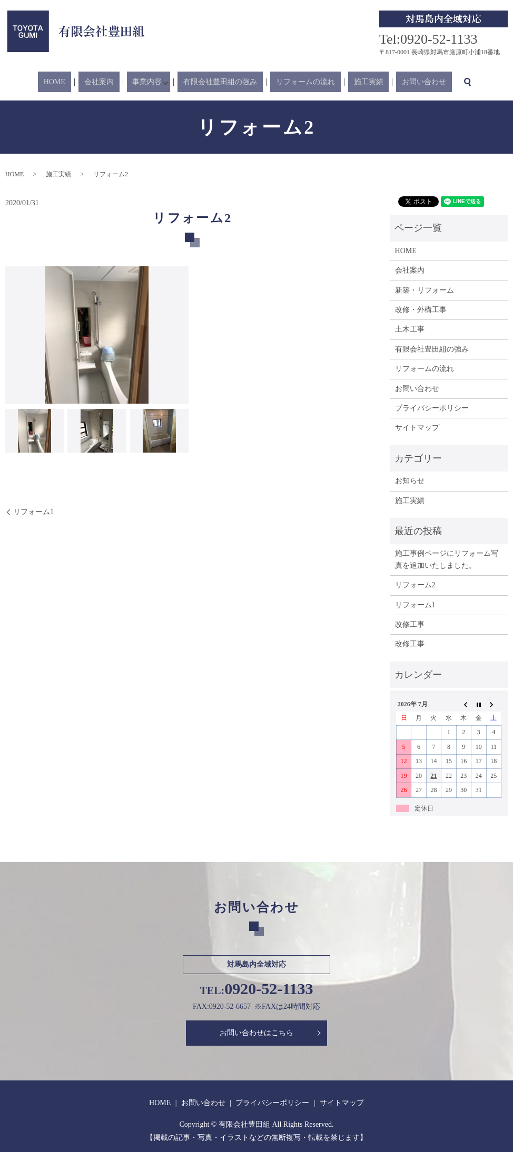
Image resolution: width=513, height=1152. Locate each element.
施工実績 (349, 82)
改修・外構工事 (421, 310)
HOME (84, 82)
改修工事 (410, 624)
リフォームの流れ (298, 82)
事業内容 (154, 82)
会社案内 (117, 82)
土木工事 (410, 329)
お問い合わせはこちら (256, 1033)
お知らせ (410, 481)
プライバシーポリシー (432, 408)
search (431, 82)
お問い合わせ (394, 82)
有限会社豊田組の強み (224, 82)
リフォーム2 (415, 585)
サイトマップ (417, 428)
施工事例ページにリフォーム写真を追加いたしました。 (446, 559)
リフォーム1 (33, 512)
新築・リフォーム (424, 290)
